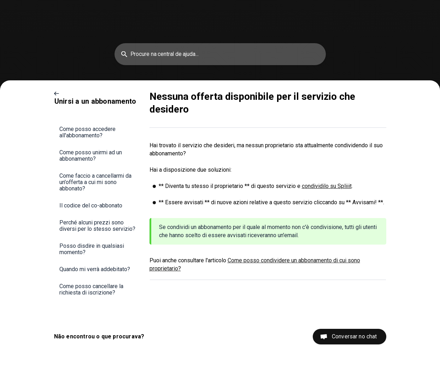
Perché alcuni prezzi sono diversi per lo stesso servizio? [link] (97, 225)
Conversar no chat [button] (354, 336)
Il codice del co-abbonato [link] (90, 205)
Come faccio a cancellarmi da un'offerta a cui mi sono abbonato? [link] (95, 182)
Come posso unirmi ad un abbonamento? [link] (90, 155)
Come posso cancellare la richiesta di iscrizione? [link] (91, 289)
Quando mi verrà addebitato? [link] (94, 269)
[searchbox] (220, 54)
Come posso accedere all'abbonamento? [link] (87, 132)
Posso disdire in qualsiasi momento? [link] (91, 249)
